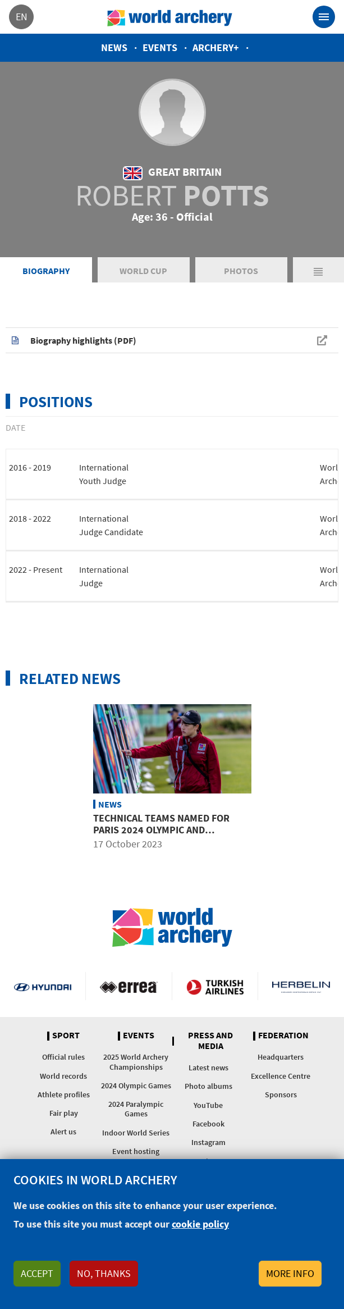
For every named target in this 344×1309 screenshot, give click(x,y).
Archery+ (215, 47)
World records (63, 1076)
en (21, 16)
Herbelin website (301, 986)
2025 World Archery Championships (135, 1061)
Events (160, 47)
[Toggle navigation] (324, 17)
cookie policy (200, 1223)
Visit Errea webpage (128, 986)
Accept (37, 1273)
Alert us (63, 1131)
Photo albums (208, 1086)
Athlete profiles (64, 1094)
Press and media (210, 1040)
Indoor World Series (135, 1133)
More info (290, 1273)
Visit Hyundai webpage (42, 986)
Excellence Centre (280, 1076)
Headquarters (281, 1057)
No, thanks (104, 1273)
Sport (66, 1035)
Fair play (63, 1113)
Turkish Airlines (215, 986)
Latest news (208, 1067)
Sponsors (281, 1094)
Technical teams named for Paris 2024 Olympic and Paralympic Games (161, 830)
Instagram (208, 1142)
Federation (283, 1035)
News (114, 47)
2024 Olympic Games (136, 1085)
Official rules (63, 1057)
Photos (241, 270)
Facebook (208, 1124)
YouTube (208, 1105)
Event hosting (135, 1151)
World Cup (143, 270)
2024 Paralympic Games (135, 1109)
